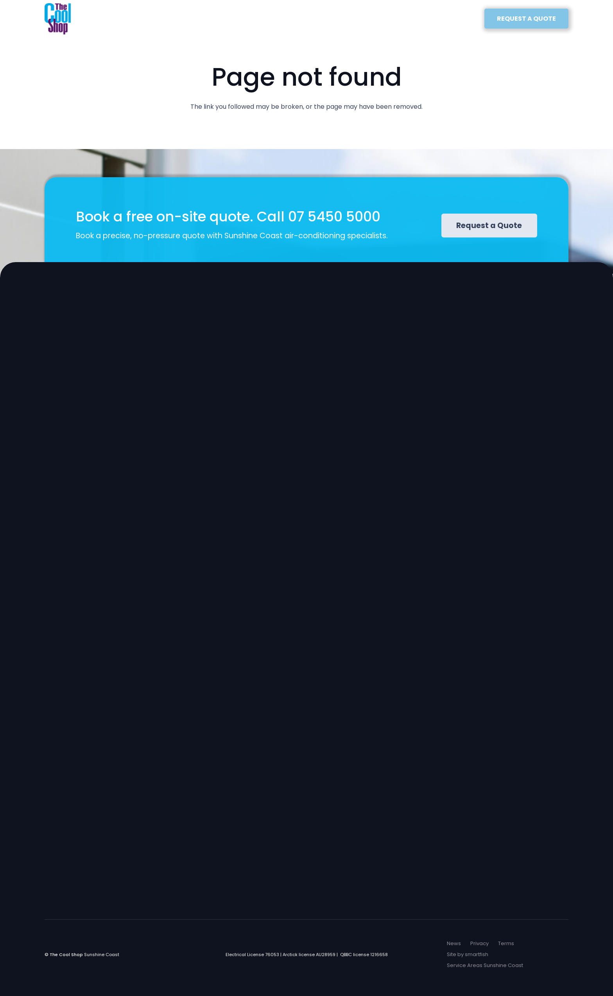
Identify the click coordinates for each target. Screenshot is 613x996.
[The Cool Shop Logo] (58, 18)
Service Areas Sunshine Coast (485, 965)
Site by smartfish (467, 954)
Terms (506, 943)
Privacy (479, 943)
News (454, 943)
